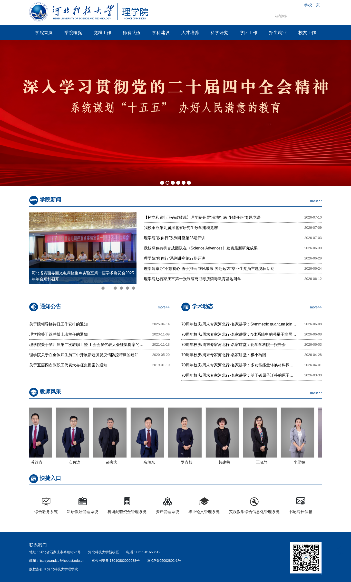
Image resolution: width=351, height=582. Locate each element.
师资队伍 (131, 32)
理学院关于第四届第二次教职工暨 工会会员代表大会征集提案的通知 (88, 345)
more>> (316, 200)
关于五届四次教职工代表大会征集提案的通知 (68, 365)
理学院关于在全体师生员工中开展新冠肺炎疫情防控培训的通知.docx (88, 355)
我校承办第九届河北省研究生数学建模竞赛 (181, 228)
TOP (340, 550)
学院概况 (73, 32)
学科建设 (161, 32)
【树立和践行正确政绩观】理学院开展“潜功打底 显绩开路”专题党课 (202, 217)
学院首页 (44, 32)
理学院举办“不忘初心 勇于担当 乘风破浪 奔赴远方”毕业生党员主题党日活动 (209, 269)
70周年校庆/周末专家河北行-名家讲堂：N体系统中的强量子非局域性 (240, 334)
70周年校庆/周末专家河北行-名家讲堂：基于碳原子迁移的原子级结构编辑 (245, 375)
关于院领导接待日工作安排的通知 (58, 324)
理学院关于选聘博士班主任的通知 (58, 334)
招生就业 (278, 32)
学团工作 (248, 32)
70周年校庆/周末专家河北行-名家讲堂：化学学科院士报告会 (233, 345)
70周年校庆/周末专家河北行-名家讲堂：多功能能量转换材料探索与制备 (243, 365)
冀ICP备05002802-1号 (164, 561)
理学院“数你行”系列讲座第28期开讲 (174, 238)
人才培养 (190, 32)
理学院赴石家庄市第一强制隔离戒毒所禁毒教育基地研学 (192, 279)
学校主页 (312, 5)
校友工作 (307, 32)
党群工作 (102, 32)
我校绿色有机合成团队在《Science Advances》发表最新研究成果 (201, 248)
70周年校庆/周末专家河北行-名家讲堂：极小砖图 (223, 355)
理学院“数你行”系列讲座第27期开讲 (174, 258)
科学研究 (219, 32)
